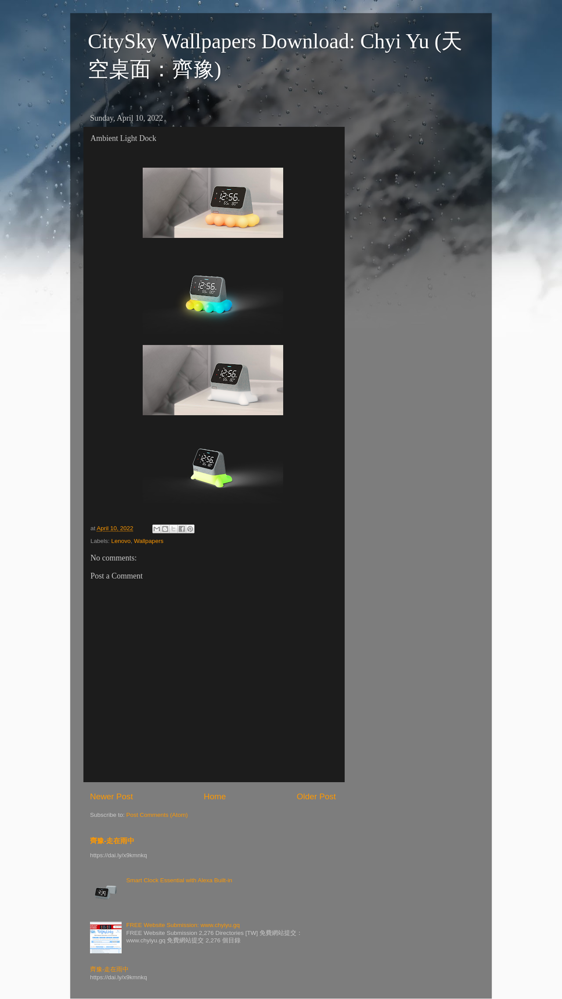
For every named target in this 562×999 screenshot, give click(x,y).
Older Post (316, 796)
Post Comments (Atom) (157, 815)
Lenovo (120, 541)
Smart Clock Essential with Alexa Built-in (179, 880)
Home (215, 796)
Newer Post (111, 796)
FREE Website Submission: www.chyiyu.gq (183, 925)
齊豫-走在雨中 (112, 840)
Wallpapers (148, 541)
